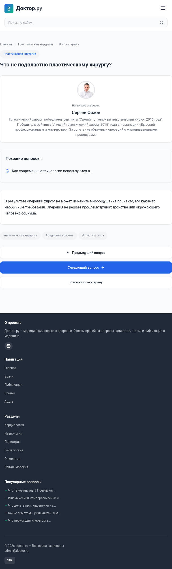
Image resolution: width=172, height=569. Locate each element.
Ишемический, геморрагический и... (34, 498)
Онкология (12, 459)
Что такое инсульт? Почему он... (31, 490)
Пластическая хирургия (35, 44)
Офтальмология (16, 467)
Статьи (9, 393)
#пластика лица (93, 235)
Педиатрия (12, 442)
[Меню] (163, 8)
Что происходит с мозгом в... (29, 520)
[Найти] (162, 23)
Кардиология (14, 425)
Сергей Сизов (86, 112)
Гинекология (13, 450)
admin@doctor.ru (16, 550)
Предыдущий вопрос (86, 253)
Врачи (8, 376)
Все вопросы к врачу (86, 282)
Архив (8, 401)
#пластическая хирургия (20, 235)
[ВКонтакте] (8, 346)
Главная (6, 44)
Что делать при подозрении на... (32, 505)
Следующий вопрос (86, 267)
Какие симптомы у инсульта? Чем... (34, 513)
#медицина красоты (60, 235)
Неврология (13, 433)
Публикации (13, 384)
